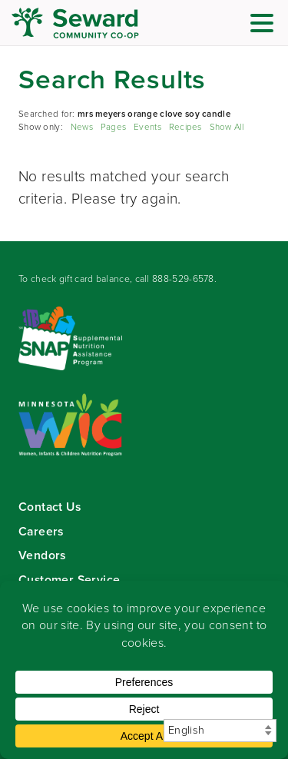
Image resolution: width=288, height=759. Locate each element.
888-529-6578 (183, 279)
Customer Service (69, 579)
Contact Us (49, 506)
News (82, 127)
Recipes (185, 127)
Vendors (42, 555)
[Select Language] (220, 730)
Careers (41, 531)
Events (147, 127)
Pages (113, 127)
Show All (226, 127)
